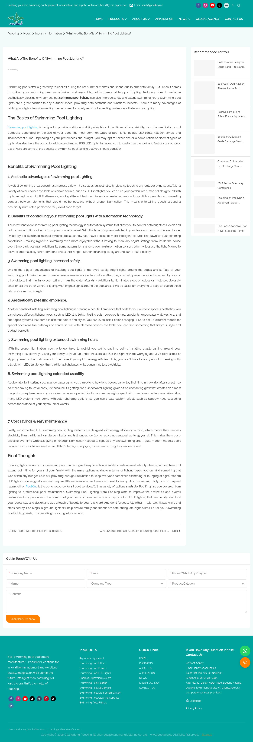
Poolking (13, 33)
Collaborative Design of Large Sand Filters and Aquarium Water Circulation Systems (231, 65)
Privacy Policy (194, 708)
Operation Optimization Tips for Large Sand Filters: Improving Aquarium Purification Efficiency (231, 162)
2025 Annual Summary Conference (231, 183)
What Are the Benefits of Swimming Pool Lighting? (98, 33)
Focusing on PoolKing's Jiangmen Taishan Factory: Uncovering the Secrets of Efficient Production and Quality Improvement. (231, 199)
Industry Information (48, 33)
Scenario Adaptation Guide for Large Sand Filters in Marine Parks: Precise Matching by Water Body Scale (230, 138)
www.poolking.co (161, 734)
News (27, 33)
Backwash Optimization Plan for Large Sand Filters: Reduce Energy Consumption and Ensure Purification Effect (232, 86)
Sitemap (206, 734)
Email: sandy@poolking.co (148, 5)
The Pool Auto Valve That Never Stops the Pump (232, 226)
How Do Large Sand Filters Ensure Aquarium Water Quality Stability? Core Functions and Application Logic (231, 114)
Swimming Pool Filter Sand (31, 729)
